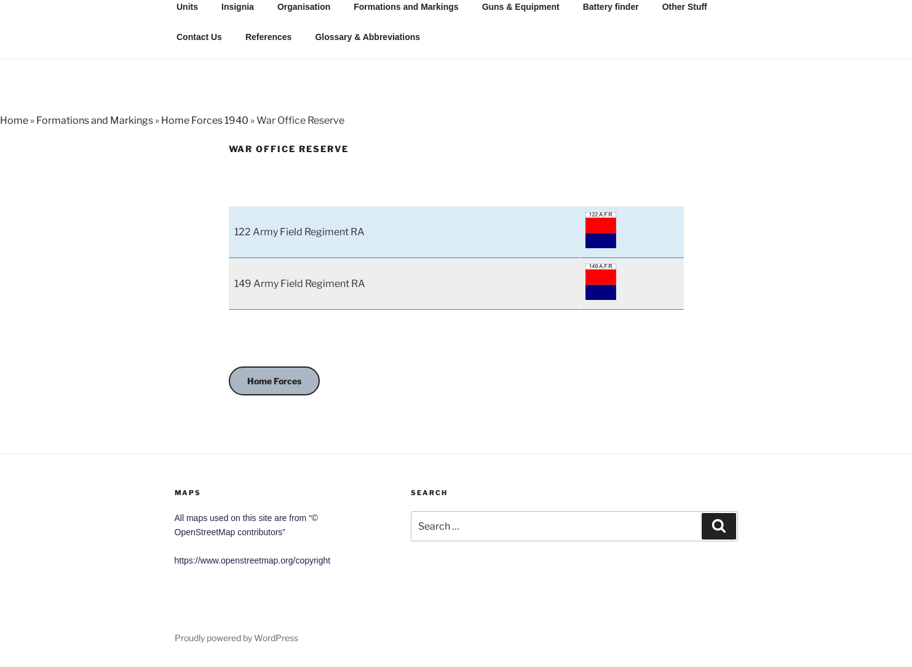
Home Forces (274, 381)
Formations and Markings (94, 120)
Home (14, 120)
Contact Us (199, 37)
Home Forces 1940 (204, 120)
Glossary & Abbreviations (367, 37)
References (268, 37)
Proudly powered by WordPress (236, 638)
